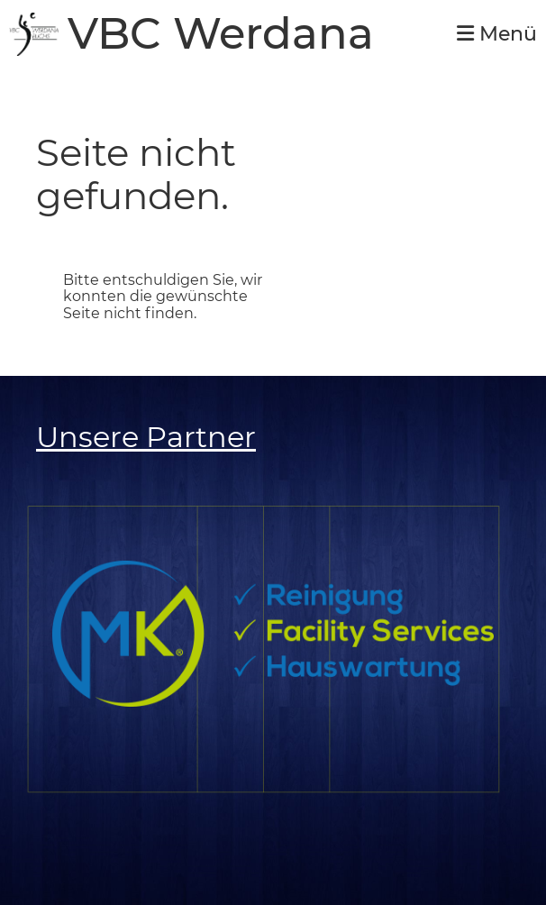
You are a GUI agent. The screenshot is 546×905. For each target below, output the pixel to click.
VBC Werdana (221, 34)
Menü (497, 34)
